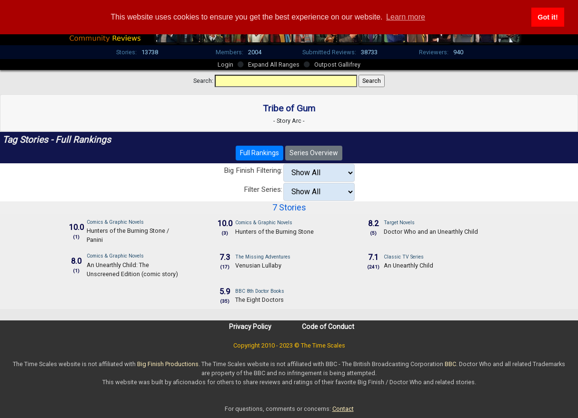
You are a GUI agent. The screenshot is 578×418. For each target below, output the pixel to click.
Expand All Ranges (273, 64)
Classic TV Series (404, 257)
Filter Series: (263, 189)
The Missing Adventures (262, 257)
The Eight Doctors (259, 299)
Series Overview (313, 153)
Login (225, 64)
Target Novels (399, 222)
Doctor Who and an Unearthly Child (431, 231)
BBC (450, 364)
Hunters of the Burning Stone (274, 231)
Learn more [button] (405, 17)
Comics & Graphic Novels (115, 222)
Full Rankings (259, 153)
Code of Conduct (328, 326)
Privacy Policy (250, 326)
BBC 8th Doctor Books (259, 291)
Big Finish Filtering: (253, 170)
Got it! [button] (548, 17)
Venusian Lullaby (258, 265)
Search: (203, 80)
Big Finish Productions (168, 364)
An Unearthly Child (408, 265)
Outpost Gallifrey (337, 64)
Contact (343, 408)
